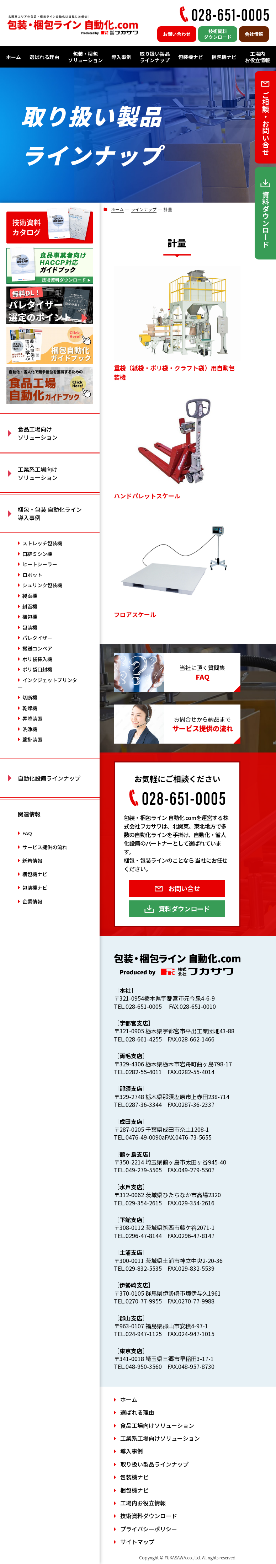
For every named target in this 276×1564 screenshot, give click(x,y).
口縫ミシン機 (37, 553)
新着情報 (32, 860)
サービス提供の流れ (44, 847)
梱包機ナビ (224, 56)
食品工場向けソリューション (157, 1425)
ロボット (32, 574)
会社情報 (254, 34)
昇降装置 (32, 718)
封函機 (29, 606)
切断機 (29, 697)
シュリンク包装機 (42, 585)
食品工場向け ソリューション (38, 433)
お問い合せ (184, 888)
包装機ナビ (190, 56)
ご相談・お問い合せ (265, 123)
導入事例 (121, 56)
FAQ (27, 833)
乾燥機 (29, 708)
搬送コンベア (37, 648)
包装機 (29, 627)
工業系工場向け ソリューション (38, 473)
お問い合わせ (177, 34)
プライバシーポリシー (148, 1529)
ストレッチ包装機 (42, 543)
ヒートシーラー (39, 564)
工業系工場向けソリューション (160, 1438)
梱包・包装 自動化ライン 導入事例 (50, 513)
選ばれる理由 (44, 56)
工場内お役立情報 (257, 57)
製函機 (29, 595)
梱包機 (29, 616)
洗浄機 (29, 729)
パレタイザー (37, 637)
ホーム (13, 56)
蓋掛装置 (32, 739)
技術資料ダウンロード (218, 34)
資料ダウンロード (184, 908)
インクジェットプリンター (47, 683)
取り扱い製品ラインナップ (155, 57)
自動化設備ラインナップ (49, 778)
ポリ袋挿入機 (37, 659)
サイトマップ (137, 1541)
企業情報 (32, 901)
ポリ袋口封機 (37, 669)
